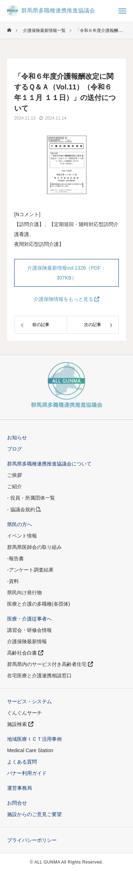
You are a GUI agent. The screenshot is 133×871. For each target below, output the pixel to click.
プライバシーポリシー (32, 840)
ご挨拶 (14, 475)
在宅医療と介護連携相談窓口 (39, 675)
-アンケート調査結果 (30, 570)
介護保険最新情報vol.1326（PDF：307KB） (66, 273)
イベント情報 (22, 536)
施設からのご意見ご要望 (34, 814)
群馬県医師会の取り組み (34, 547)
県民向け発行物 (24, 592)
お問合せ (17, 803)
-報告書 (15, 558)
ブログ (14, 449)
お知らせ (17, 437)
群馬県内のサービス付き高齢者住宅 (50, 664)
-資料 (13, 581)
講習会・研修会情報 (29, 630)
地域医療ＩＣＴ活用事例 (34, 739)
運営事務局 (19, 788)
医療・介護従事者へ (29, 619)
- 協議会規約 (24, 509)
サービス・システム (29, 701)
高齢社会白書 (25, 653)
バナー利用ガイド (27, 773)
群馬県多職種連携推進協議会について (49, 464)
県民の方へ (19, 524)
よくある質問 (22, 762)
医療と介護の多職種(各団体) (38, 604)
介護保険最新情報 (27, 641)
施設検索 (20, 724)
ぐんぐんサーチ (24, 713)
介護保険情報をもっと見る (67, 299)
